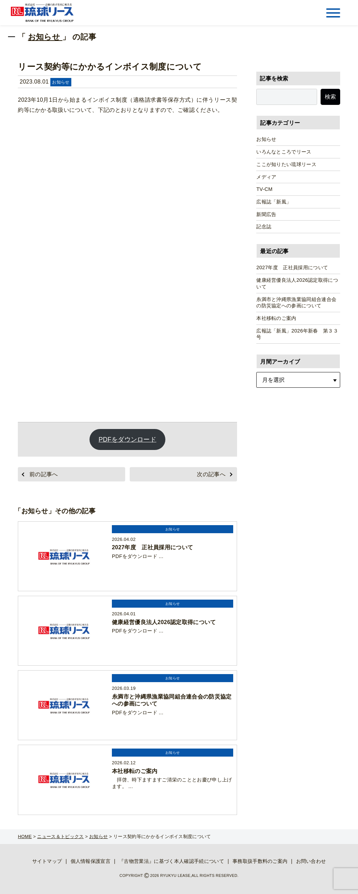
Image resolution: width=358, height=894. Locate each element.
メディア (266, 177)
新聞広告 (266, 214)
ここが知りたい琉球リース (286, 164)
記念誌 (263, 226)
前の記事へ (43, 474)
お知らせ (45, 37)
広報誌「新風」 (273, 202)
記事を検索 (274, 78)
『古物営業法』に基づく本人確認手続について (171, 861)
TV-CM (264, 189)
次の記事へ (211, 474)
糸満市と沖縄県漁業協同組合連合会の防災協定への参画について (296, 302)
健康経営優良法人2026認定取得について (297, 283)
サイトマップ (47, 861)
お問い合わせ (311, 861)
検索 (330, 97)
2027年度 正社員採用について (292, 267)
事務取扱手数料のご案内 (260, 861)
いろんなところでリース (284, 152)
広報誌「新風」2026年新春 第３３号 (297, 334)
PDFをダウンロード (127, 439)
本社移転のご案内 (276, 318)
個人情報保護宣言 (91, 861)
